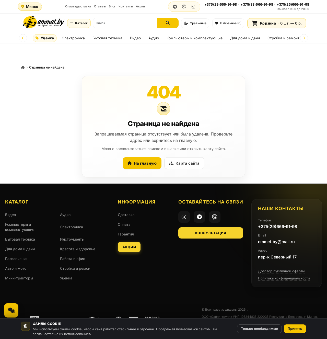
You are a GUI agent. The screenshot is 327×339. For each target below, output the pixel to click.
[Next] (304, 38)
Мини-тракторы (19, 278)
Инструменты (72, 239)
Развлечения (16, 258)
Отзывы (100, 6)
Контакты (126, 6)
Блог (112, 6)
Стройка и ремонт (283, 38)
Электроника (73, 38)
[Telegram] (199, 217)
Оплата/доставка (78, 6)
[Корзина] (276, 23)
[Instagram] (184, 217)
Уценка (45, 38)
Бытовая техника (107, 38)
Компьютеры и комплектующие (195, 38)
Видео (135, 38)
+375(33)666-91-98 (256, 4)
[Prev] (23, 38)
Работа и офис (72, 258)
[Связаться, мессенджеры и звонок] (11, 310)
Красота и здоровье (77, 249)
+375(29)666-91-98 (220, 4)
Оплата (124, 224)
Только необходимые (259, 328)
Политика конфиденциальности (284, 278)
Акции (140, 6)
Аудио (153, 38)
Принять (295, 328)
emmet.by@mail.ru (276, 241)
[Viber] (214, 217)
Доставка (126, 214)
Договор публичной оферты (281, 271)
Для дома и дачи (245, 38)
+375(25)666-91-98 (293, 4)
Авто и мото (15, 268)
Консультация (210, 233)
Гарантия (126, 234)
